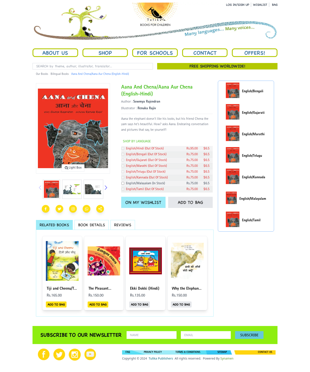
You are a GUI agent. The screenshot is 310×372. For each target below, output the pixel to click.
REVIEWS (122, 224)
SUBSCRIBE (249, 335)
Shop (105, 52)
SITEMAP (222, 352)
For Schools (155, 52)
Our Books (42, 74)
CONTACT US (265, 352)
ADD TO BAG (190, 202)
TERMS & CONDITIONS (187, 352)
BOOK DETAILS (91, 224)
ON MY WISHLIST (143, 202)
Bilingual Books (60, 74)
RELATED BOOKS (54, 224)
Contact (205, 52)
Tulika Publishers (161, 358)
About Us (55, 52)
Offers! (254, 52)
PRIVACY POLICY (153, 352)
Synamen (226, 358)
